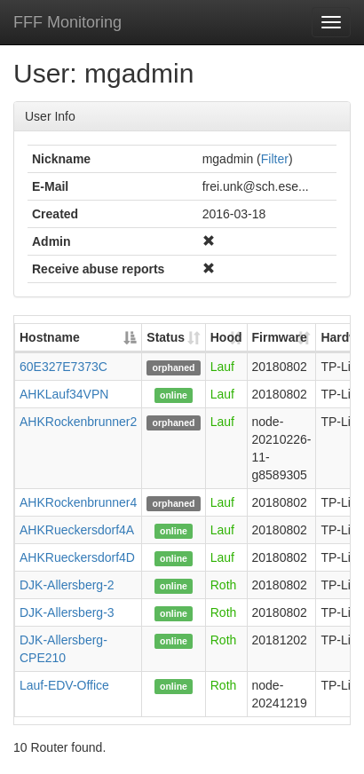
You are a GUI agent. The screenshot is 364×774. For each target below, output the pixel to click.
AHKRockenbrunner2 (78, 422)
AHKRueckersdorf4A (77, 530)
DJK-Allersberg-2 (67, 585)
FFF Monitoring (67, 22)
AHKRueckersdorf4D (77, 557)
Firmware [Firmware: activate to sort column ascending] (279, 337)
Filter (275, 159)
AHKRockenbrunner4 (78, 502)
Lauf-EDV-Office (64, 685)
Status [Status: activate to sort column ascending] (165, 337)
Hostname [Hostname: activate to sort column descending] (50, 337)
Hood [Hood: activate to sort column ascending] (226, 337)
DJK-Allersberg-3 (67, 612)
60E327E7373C (63, 366)
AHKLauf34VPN (64, 394)
